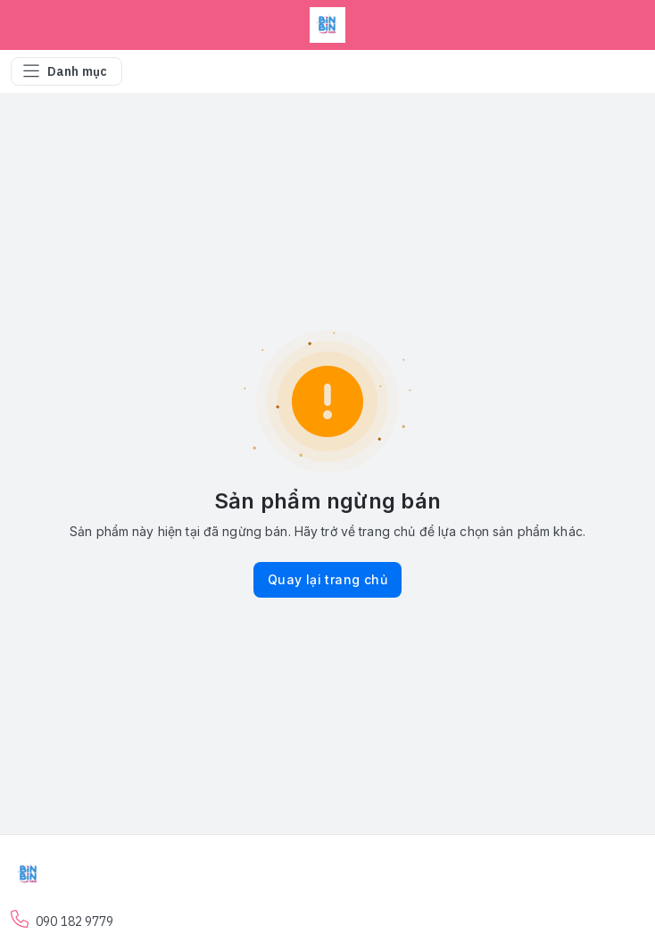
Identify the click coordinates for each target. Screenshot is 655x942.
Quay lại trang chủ (327, 579)
